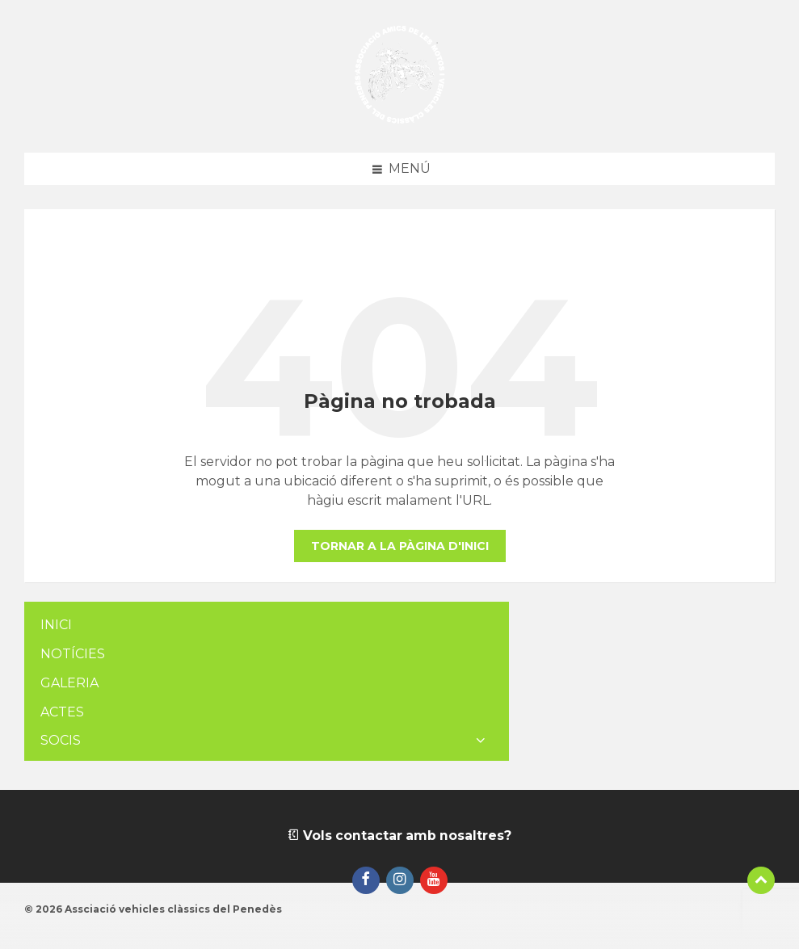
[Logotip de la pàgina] (399, 120)
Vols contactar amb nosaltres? (399, 835)
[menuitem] (266, 625)
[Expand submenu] (481, 741)
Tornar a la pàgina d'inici (400, 546)
